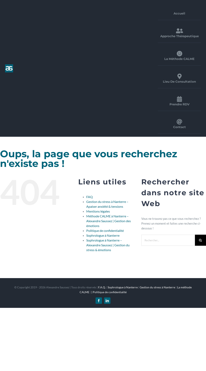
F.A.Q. (102, 287)
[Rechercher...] (168, 240)
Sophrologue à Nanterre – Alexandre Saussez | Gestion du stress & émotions (108, 245)
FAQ (89, 197)
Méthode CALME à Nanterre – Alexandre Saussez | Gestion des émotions (108, 221)
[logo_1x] (9, 66)
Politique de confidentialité (105, 230)
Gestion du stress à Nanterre (157, 287)
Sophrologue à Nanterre (103, 235)
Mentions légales (98, 211)
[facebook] (99, 300)
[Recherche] (200, 240)
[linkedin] (107, 300)
